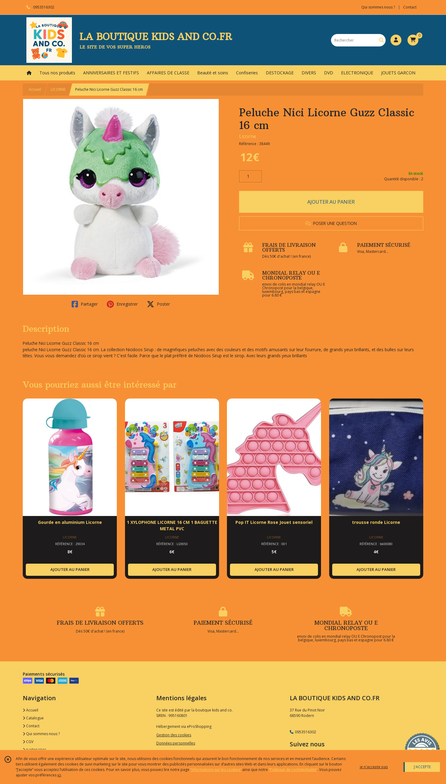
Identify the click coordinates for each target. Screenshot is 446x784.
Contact (410, 7)
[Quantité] (250, 176)
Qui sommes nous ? (41, 733)
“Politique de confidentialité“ (293, 769)
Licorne (247, 136)
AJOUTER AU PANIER (331, 202)
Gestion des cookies (173, 735)
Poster (158, 304)
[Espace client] (396, 40)
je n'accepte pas (374, 766)
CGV (28, 741)
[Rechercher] (381, 40)
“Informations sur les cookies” (215, 769)
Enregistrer (122, 304)
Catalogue (33, 718)
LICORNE (58, 89)
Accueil (35, 89)
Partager (85, 304)
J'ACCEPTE (422, 766)
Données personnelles (175, 743)
